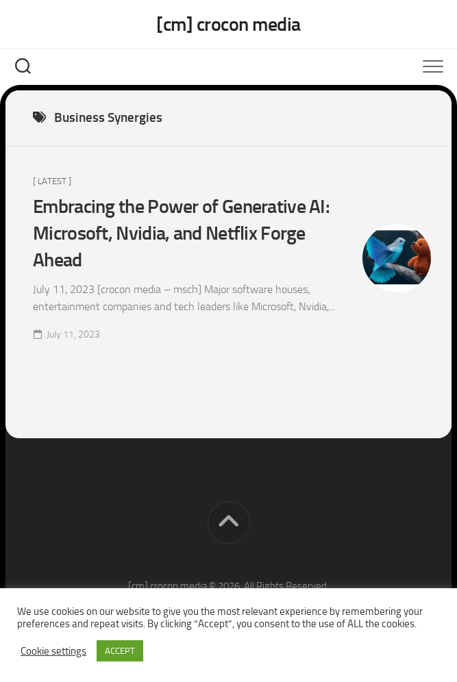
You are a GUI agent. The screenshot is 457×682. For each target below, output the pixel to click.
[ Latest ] (52, 181)
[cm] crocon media (228, 24)
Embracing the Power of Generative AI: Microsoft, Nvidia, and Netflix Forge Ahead (181, 233)
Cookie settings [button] (53, 651)
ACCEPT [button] (120, 651)
